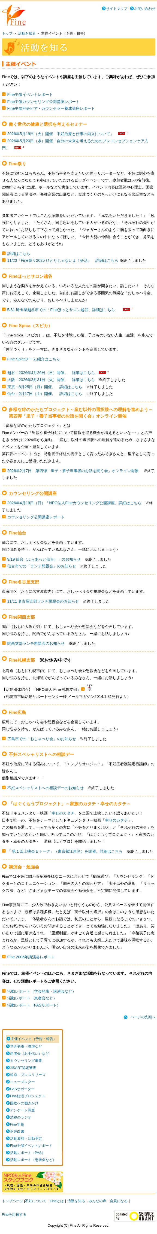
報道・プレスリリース (28, 1075)
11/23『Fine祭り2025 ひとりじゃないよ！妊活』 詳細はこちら (63, 260)
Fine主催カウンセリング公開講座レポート (43, 101)
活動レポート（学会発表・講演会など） (41, 991)
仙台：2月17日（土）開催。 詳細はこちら (45, 393)
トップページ (12, 1201)
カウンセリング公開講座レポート (36, 517)
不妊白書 (17, 1131)
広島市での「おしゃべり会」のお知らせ (41, 739)
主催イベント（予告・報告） (34, 1039)
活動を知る (27, 33)
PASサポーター (22, 1089)
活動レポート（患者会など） (32, 998)
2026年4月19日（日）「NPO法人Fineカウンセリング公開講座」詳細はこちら (74, 503)
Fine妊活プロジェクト (27, 1096)
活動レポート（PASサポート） (34, 1005)
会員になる (119, 1201)
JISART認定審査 (23, 1068)
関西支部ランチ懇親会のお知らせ (36, 643)
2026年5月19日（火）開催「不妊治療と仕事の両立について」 (60, 134)
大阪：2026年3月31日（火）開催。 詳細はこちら (51, 380)
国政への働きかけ (24, 1103)
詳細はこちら (18, 253)
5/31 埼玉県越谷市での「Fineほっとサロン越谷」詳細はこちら (61, 310)
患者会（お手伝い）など (29, 1053)
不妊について (35, 1201)
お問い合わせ (144, 9)
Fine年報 (17, 1124)
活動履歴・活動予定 (26, 1138)
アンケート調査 (22, 1110)
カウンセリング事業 (26, 1061)
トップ (7, 33)
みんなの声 (97, 1201)
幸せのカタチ (63, 813)
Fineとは (57, 1201)
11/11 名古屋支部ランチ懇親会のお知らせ (43, 601)
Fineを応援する (14, 1214)
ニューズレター (22, 1082)
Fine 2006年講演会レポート (31, 957)
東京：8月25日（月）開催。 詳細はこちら (45, 387)
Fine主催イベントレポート (30, 94)
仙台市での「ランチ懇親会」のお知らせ (41, 566)
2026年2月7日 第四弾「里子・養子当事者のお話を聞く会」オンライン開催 (73, 471)
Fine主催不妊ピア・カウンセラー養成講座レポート (51, 108)
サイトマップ (116, 9)
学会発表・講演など (26, 1046)
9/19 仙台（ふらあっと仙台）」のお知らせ (44, 559)
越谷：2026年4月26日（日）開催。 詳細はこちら (51, 372)
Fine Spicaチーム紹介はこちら (33, 359)
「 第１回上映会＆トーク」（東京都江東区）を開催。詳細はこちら (65, 851)
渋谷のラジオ (20, 1117)
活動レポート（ (27, 1153)
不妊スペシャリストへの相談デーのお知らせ (45, 788)
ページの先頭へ (143, 1017)
